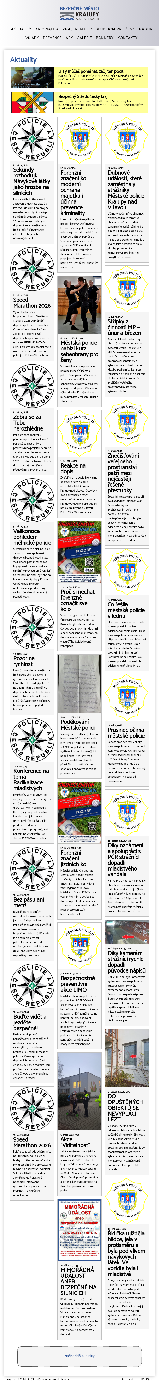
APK (69, 38)
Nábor (145, 29)
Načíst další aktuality (79, 1356)
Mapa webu (129, 1379)
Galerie (84, 38)
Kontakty (127, 38)
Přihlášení (147, 1379)
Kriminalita (47, 29)
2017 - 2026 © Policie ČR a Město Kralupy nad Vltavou (37, 1379)
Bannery (104, 38)
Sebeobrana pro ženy (113, 29)
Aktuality (21, 29)
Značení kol (75, 29)
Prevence (52, 38)
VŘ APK (32, 38)
